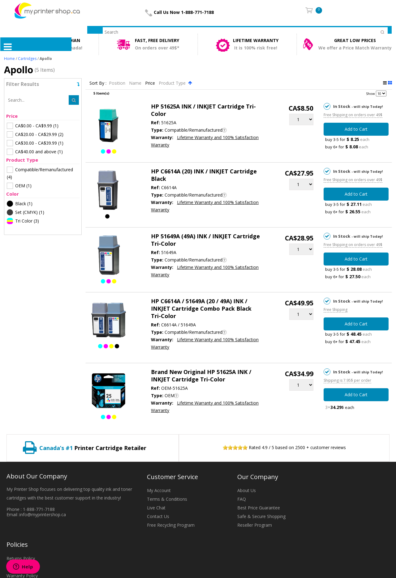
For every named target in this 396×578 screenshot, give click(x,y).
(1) (32, 126)
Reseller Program (254, 525)
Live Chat (156, 508)
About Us (246, 490)
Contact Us (158, 516)
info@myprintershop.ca (42, 514)
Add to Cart (356, 129)
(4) (40, 173)
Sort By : (97, 83)
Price (150, 83)
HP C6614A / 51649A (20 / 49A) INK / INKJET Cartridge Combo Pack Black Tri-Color (201, 308)
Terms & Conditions (167, 499)
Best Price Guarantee (258, 508)
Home (9, 58)
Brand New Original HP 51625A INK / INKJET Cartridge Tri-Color (201, 375)
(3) (23, 221)
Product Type (173, 83)
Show (370, 93)
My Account (159, 490)
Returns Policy (20, 558)
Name (136, 83)
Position (118, 83)
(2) (35, 134)
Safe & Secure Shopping (261, 516)
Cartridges (27, 58)
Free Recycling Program (171, 525)
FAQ (241, 499)
